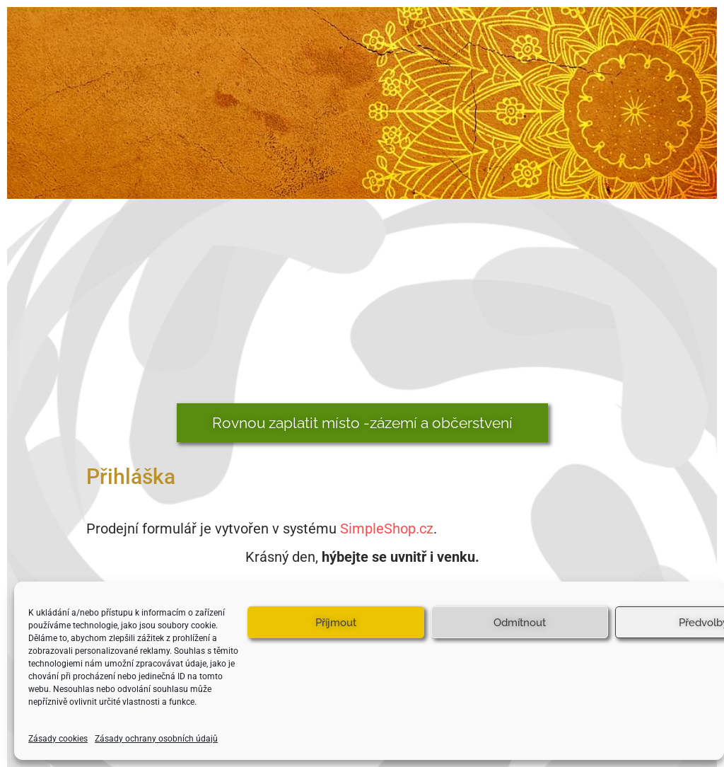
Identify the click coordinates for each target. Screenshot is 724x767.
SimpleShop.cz (386, 528)
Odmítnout (520, 622)
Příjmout (335, 622)
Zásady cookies (58, 739)
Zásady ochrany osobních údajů (156, 739)
